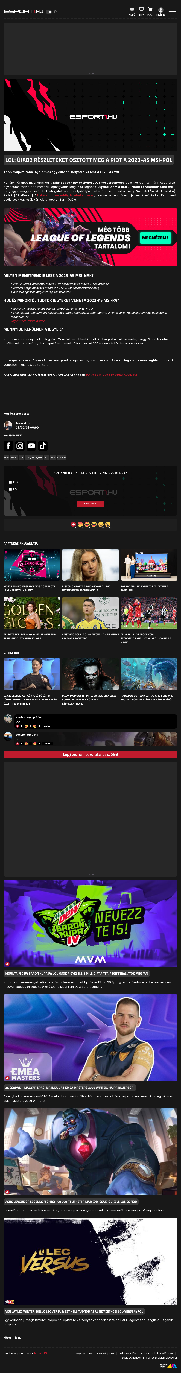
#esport (14, 457)
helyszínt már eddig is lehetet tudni (65, 195)
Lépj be (69, 754)
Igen (15, 482)
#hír (22, 457)
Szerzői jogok (105, 1353)
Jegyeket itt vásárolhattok (28, 321)
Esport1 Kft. (41, 1353)
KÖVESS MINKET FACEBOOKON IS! (111, 375)
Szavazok (90, 503)
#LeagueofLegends (34, 457)
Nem (15, 489)
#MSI (53, 457)
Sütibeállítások (131, 1357)
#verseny (61, 457)
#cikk (6, 457)
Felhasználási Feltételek (161, 1357)
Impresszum (84, 1353)
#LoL (47, 457)
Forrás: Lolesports (16, 414)
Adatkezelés (127, 1353)
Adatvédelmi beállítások (157, 1353)
